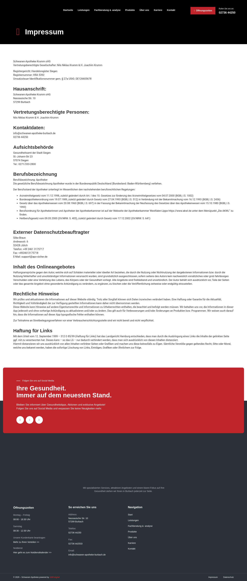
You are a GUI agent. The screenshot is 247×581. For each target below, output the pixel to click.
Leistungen (84, 10)
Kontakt (171, 10)
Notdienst (18, 548)
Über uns (144, 10)
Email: (71, 550)
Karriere (158, 10)
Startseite (68, 10)
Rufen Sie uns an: (226, 9)
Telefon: (72, 528)
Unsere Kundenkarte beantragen (29, 537)
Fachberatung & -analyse (107, 10)
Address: (72, 514)
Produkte (130, 10)
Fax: (70, 539)
